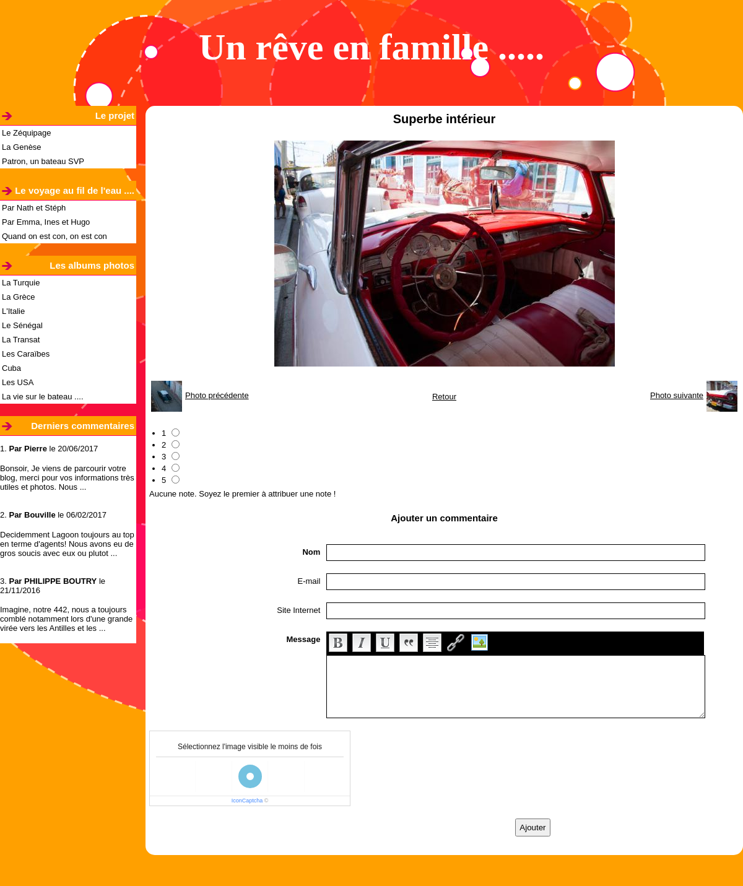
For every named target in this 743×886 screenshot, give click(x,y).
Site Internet (298, 610)
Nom (311, 552)
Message (303, 639)
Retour (444, 396)
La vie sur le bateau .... (43, 396)
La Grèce (18, 297)
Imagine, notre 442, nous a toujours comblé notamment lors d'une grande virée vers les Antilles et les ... (66, 619)
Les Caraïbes (26, 353)
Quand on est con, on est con (54, 236)
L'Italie (13, 311)
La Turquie (21, 282)
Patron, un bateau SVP (43, 161)
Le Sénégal (22, 325)
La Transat (21, 339)
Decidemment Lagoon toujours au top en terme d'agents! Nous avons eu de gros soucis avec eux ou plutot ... (67, 544)
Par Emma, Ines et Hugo (46, 222)
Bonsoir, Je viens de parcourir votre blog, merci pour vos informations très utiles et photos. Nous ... (67, 478)
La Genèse (21, 147)
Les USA (17, 382)
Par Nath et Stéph (34, 207)
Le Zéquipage (26, 132)
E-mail (309, 581)
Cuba (11, 368)
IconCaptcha (247, 800)
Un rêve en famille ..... (371, 47)
